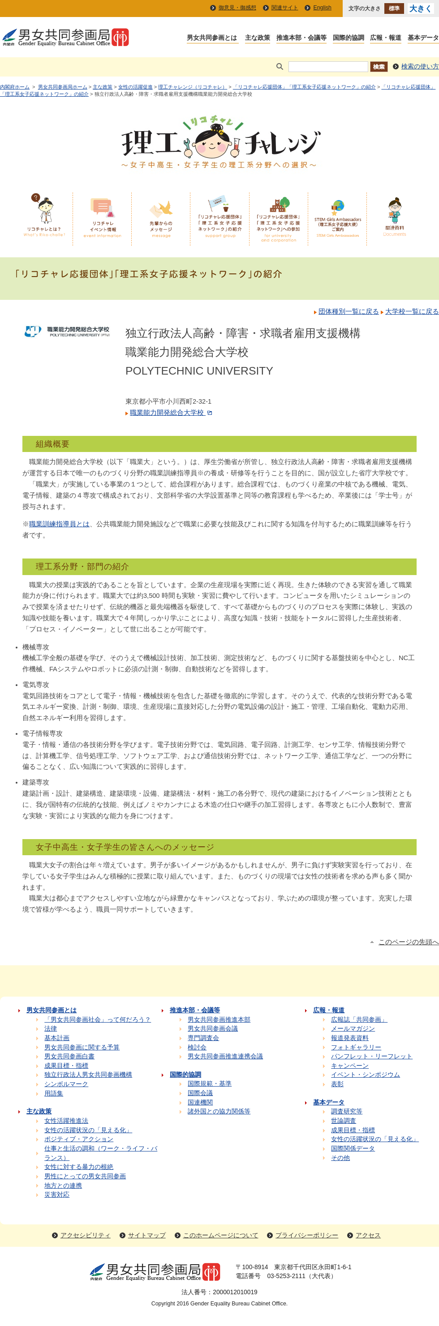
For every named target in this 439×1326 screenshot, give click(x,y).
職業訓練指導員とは (59, 524)
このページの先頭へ (409, 942)
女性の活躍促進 (135, 87)
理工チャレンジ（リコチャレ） (192, 87)
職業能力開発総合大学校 (172, 412)
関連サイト (284, 7)
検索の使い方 (420, 66)
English (322, 7)
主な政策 (102, 87)
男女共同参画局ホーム (62, 87)
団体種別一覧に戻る (348, 311)
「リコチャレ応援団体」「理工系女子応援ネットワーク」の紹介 (304, 87)
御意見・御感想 (237, 7)
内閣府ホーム (15, 87)
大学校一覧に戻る (412, 311)
